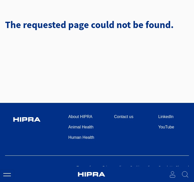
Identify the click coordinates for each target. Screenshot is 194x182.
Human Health (81, 137)
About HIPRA (80, 117)
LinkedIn (166, 117)
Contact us (123, 117)
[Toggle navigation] (7, 174)
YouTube (166, 127)
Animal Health (81, 127)
